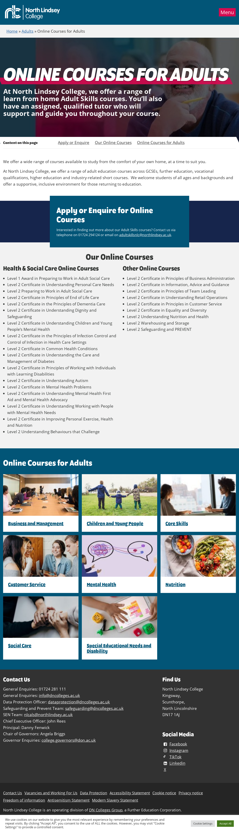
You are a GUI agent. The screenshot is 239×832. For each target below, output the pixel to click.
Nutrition (175, 584)
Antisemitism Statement (68, 800)
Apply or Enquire (73, 142)
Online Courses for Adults (161, 142)
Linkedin (173, 763)
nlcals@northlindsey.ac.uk (48, 714)
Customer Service (26, 584)
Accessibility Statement (130, 793)
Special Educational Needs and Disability (119, 648)
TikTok (171, 756)
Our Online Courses (113, 142)
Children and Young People (115, 523)
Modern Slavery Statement (115, 800)
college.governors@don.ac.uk (69, 740)
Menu (227, 12)
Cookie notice (164, 793)
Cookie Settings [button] (202, 823)
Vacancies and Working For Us (51, 793)
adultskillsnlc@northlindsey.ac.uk (145, 235)
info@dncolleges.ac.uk (59, 695)
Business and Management (36, 523)
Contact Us (12, 793)
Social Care (19, 645)
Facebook (174, 743)
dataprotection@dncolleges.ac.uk (79, 701)
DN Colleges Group (106, 810)
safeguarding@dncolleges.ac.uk (94, 708)
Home (12, 31)
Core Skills (176, 523)
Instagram (175, 750)
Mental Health (101, 584)
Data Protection (93, 793)
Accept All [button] (225, 823)
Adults (27, 31)
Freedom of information (24, 800)
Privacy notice (191, 793)
